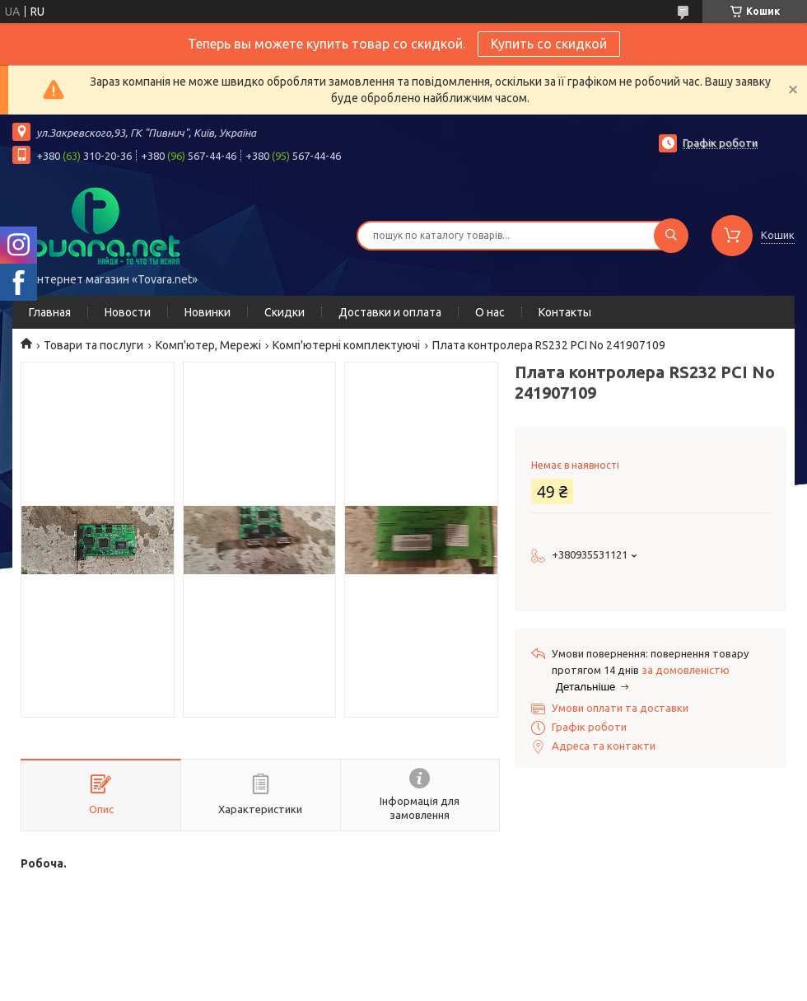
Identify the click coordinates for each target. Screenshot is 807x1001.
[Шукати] (671, 235)
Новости (128, 312)
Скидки (284, 312)
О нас (490, 312)
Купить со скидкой (549, 43)
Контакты (565, 312)
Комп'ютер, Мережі (208, 345)
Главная (50, 312)
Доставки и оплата (389, 312)
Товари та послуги (93, 345)
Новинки (207, 312)
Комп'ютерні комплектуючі (346, 345)
